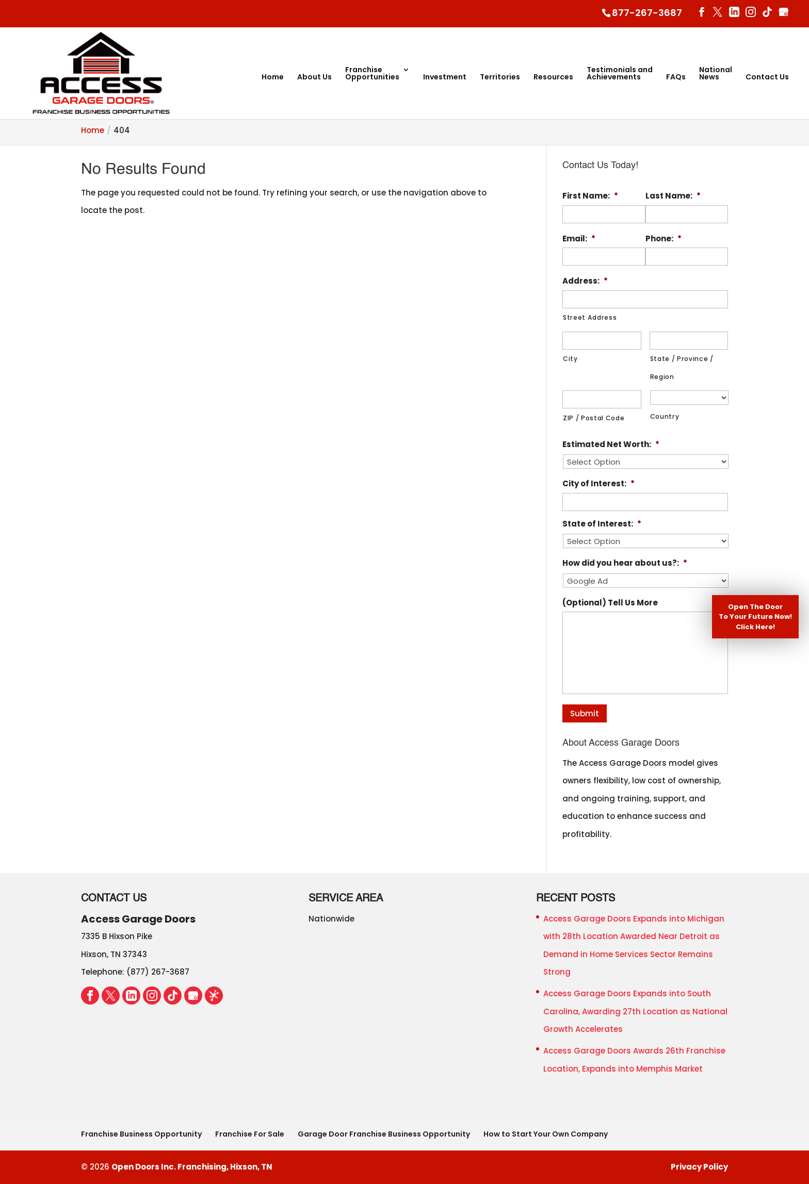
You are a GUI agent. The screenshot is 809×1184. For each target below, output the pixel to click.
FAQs (676, 77)
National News (715, 74)
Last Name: (673, 196)
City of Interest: (598, 484)
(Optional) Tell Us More (610, 603)
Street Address (590, 317)
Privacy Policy (699, 1166)
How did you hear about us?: (624, 563)
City (570, 358)
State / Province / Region (682, 367)
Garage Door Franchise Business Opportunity (384, 1134)
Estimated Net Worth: (610, 444)
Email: (578, 239)
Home (273, 77)
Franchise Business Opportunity (141, 1134)
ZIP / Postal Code (593, 418)
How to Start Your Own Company (545, 1134)
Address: (585, 281)
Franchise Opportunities (372, 74)
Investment (444, 77)
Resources (553, 77)
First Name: (590, 196)
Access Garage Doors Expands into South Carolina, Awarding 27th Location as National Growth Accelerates (635, 1011)
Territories (500, 77)
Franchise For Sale (249, 1134)
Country (664, 417)
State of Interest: (601, 524)
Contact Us (767, 77)
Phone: (663, 239)
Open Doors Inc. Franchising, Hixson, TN (191, 1166)
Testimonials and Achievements (620, 74)
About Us (314, 77)
